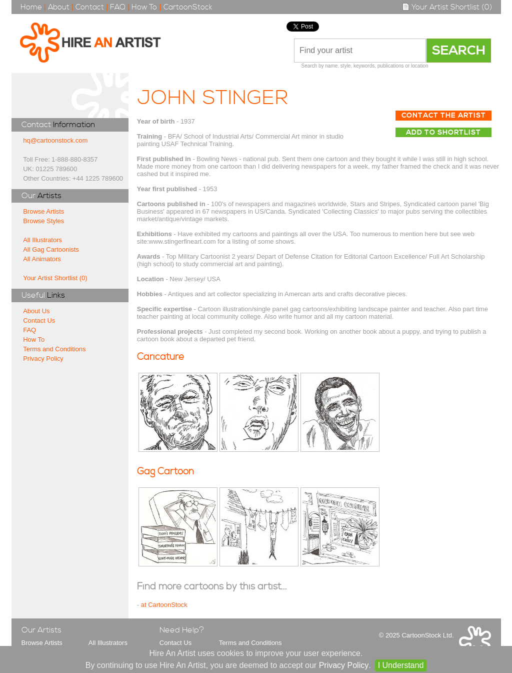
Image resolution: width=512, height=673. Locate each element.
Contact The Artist (444, 115)
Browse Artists (43, 211)
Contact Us (39, 320)
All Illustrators (42, 240)
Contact (90, 7)
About (59, 7)
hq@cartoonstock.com (55, 140)
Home (31, 7)
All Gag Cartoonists (51, 249)
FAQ (118, 7)
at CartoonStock (164, 604)
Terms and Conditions (54, 349)
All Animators (42, 259)
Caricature (160, 357)
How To (144, 7)
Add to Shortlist (443, 132)
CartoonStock (188, 7)
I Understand (401, 665)
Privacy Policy (43, 358)
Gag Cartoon (165, 471)
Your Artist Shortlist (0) (447, 7)
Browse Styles (43, 221)
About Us (36, 311)
